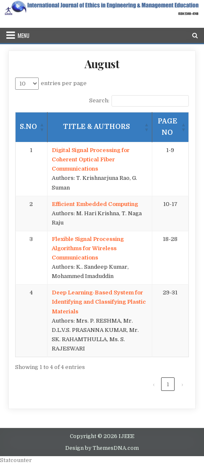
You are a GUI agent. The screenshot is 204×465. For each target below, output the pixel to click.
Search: (99, 100)
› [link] (182, 384)
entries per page (64, 83)
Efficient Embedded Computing (95, 204)
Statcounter (16, 460)
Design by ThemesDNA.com (102, 448)
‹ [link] (153, 384)
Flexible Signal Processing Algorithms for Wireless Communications (88, 248)
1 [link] (168, 384)
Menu (23, 35)
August (102, 63)
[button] (42, 127)
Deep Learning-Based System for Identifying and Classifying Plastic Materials (99, 301)
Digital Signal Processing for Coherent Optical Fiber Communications (91, 159)
